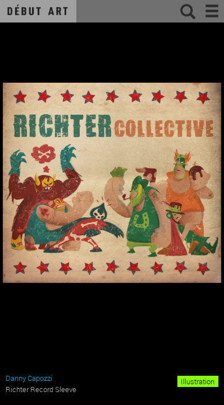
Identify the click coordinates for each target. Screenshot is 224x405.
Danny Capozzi (29, 378)
